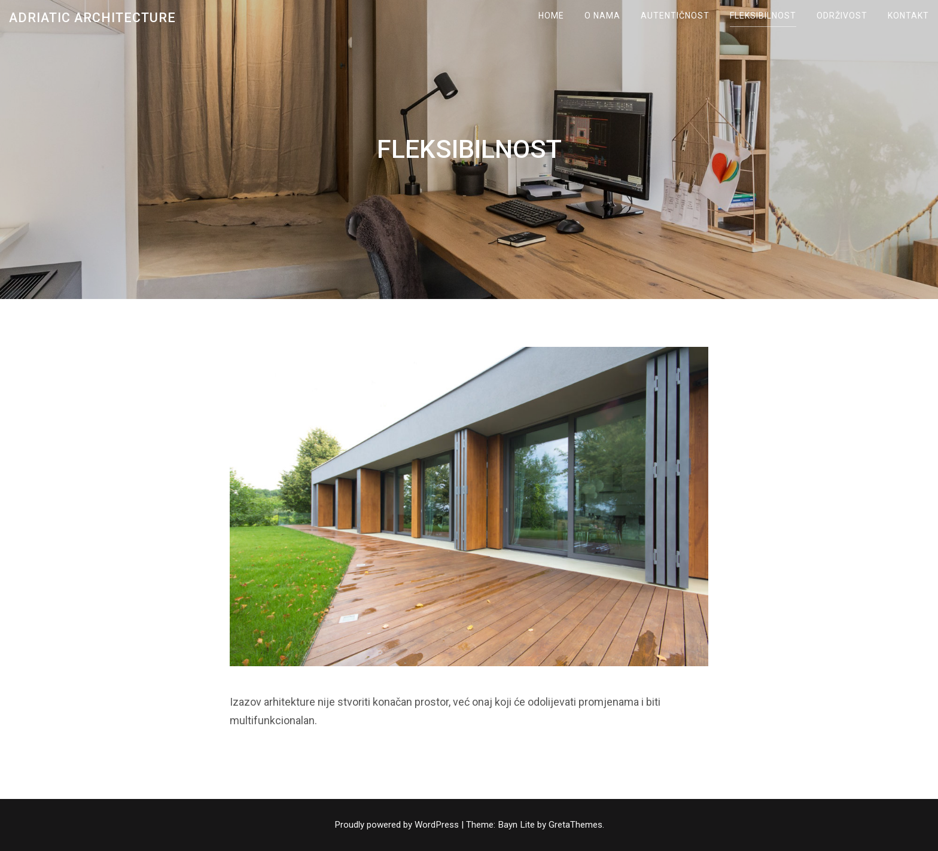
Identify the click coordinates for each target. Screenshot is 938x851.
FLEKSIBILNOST (763, 15)
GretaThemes (575, 824)
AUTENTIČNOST (675, 15)
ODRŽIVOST (842, 15)
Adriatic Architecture (92, 17)
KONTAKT (908, 15)
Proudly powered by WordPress (397, 824)
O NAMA (602, 15)
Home (551, 15)
